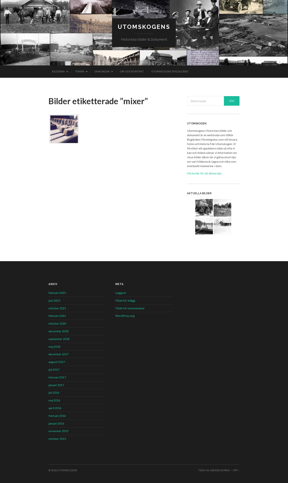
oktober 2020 (57, 323)
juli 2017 (53, 369)
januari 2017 (56, 385)
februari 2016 (57, 415)
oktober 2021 (57, 308)
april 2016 (54, 408)
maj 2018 (54, 346)
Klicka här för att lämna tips (204, 173)
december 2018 (58, 331)
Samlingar (102, 71)
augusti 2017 (56, 362)
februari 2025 (57, 292)
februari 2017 (57, 377)
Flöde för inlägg (125, 300)
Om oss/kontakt (132, 71)
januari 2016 (56, 423)
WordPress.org (125, 315)
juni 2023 (54, 300)
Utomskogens (144, 26)
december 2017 (58, 354)
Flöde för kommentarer (130, 308)
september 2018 (58, 339)
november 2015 (58, 431)
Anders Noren (220, 470)
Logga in (120, 292)
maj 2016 (54, 400)
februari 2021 (57, 315)
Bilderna (58, 71)
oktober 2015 (57, 438)
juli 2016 (53, 392)
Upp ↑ (236, 470)
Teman (79, 71)
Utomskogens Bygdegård (169, 71)
